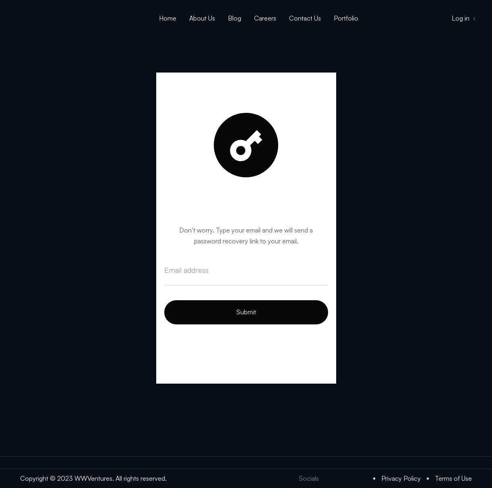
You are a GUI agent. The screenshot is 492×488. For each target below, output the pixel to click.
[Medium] (362, 478)
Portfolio (346, 18)
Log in (463, 18)
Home (167, 18)
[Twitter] (330, 478)
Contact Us (305, 18)
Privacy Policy (401, 478)
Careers (265, 18)
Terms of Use (453, 478)
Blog (234, 18)
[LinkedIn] (346, 478)
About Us (202, 18)
